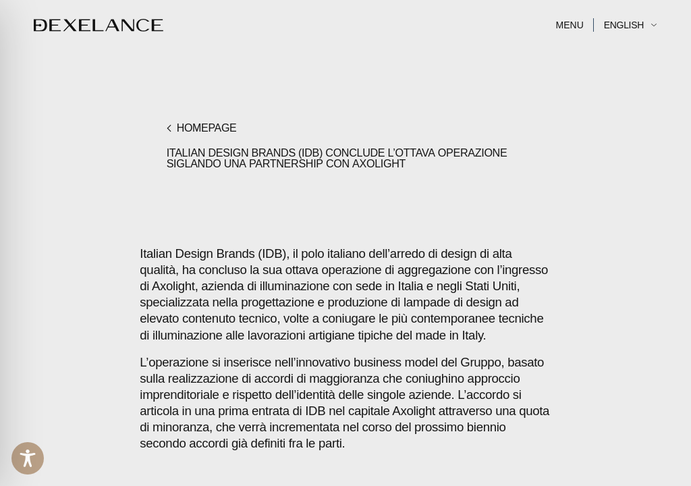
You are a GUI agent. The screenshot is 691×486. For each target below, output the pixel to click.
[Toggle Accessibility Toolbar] (27, 458)
